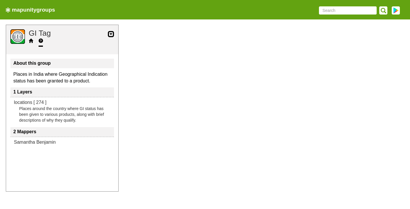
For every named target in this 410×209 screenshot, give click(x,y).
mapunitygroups (30, 10)
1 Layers (22, 91)
